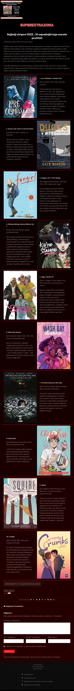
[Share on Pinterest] (35, 600)
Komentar (11, 621)
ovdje (13, 66)
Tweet (5, 593)
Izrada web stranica (28, 689)
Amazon (11, 68)
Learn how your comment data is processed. (45, 658)
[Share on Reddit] (38, 600)
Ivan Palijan (29, 42)
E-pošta (33, 638)
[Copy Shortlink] (56, 600)
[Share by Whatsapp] (46, 600)
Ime (9, 638)
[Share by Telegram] (49, 600)
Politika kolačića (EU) (37, 669)
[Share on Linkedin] (42, 600)
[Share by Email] (53, 600)
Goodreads (33, 68)
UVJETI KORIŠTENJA (37, 666)
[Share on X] (31, 600)
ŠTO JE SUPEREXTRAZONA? (38, 668)
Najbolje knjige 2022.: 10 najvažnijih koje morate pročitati (22, 584)
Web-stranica (52, 638)
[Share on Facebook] (27, 600)
